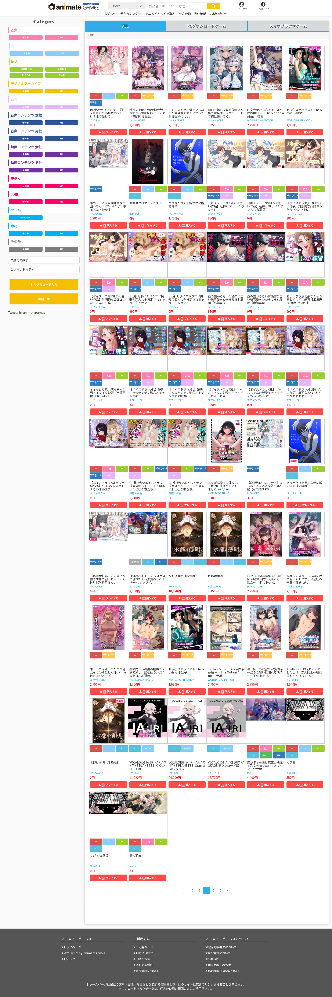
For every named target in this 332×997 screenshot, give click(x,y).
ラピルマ (95, 120)
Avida (132, 866)
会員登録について (146, 971)
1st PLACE (135, 773)
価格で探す (19, 260)
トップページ (71, 947)
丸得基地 (291, 773)
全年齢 (25, 37)
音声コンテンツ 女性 (26, 115)
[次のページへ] (227, 890)
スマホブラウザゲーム (288, 26)
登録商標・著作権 (218, 965)
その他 (16, 241)
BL (13, 45)
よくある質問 (143, 965)
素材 (14, 225)
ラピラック (214, 306)
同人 (14, 61)
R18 (61, 37)
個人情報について (218, 953)
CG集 (14, 194)
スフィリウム (215, 213)
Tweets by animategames (26, 312)
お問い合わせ (143, 953)
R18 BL (62, 75)
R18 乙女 (26, 75)
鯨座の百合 (135, 493)
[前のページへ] (186, 890)
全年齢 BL (62, 69)
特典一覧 (44, 299)
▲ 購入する (147, 132)
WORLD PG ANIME (218, 493)
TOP (91, 35)
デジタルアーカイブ (26, 83)
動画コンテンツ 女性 (26, 146)
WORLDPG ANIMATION (260, 120)
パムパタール (176, 213)
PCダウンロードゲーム (206, 26)
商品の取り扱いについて (222, 971)
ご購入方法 (141, 959)
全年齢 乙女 (26, 69)
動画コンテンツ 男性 (26, 162)
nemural (134, 213)
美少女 (16, 178)
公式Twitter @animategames (84, 953)
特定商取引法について (221, 947)
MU (249, 773)
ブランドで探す (22, 269)
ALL (125, 26)
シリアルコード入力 (43, 284)
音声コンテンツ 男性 (26, 130)
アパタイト (253, 679)
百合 (14, 99)
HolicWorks (175, 586)
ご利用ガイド (143, 947)
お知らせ (68, 959)
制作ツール (25, 217)
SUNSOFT (134, 586)
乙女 (14, 29)
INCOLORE (96, 213)
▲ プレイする (108, 132)
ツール (16, 209)
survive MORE (137, 120)
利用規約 (212, 959)
